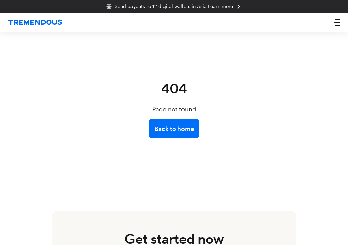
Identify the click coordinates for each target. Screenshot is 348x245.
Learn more (225, 6)
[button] (336, 22)
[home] (35, 22)
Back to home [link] (174, 128)
